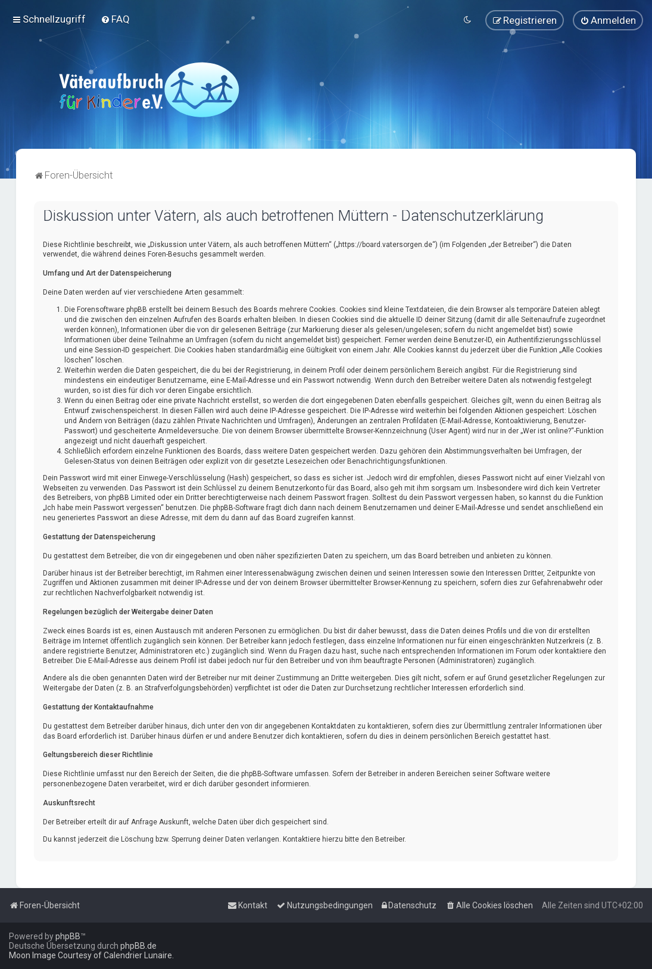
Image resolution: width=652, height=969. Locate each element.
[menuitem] (115, 19)
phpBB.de (138, 946)
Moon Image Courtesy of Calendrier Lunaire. (91, 955)
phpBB (67, 936)
